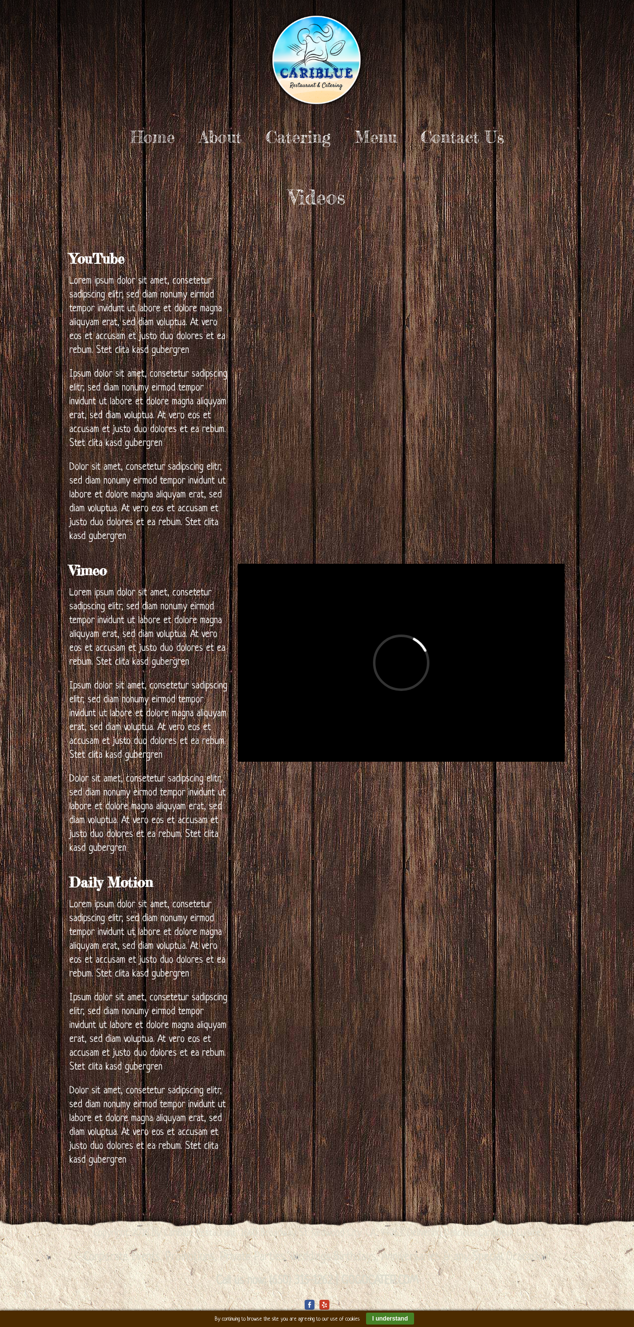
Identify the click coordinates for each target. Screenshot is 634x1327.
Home (152, 137)
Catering (298, 137)
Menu (376, 137)
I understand (390, 1318)
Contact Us (462, 137)
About (220, 137)
